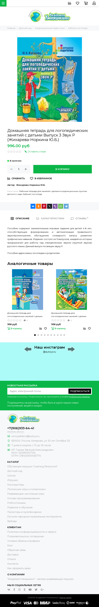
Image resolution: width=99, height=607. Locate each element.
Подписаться (79, 391)
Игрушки (12, 480)
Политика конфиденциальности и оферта (31, 531)
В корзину (62, 169)
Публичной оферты (79, 396)
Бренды (12, 521)
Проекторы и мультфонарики (24, 512)
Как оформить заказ (19, 568)
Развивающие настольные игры (25, 493)
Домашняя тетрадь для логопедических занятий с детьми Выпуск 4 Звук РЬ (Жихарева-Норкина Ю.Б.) (27, 315)
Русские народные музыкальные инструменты (34, 516)
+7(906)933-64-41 (20, 428)
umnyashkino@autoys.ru (25, 436)
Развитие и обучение (20, 507)
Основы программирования (23, 498)
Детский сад (14, 471)
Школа (11, 475)
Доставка (12, 554)
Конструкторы (15, 484)
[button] (35, 335)
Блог (10, 545)
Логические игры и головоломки (26, 489)
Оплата (11, 559)
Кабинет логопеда (32, 194)
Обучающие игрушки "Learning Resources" (32, 466)
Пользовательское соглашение (25, 536)
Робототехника (16, 502)
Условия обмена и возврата (23, 541)
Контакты (12, 563)
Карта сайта (65, 597)
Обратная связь (16, 550)
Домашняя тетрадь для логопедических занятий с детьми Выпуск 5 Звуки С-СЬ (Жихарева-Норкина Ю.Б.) (68, 315)
